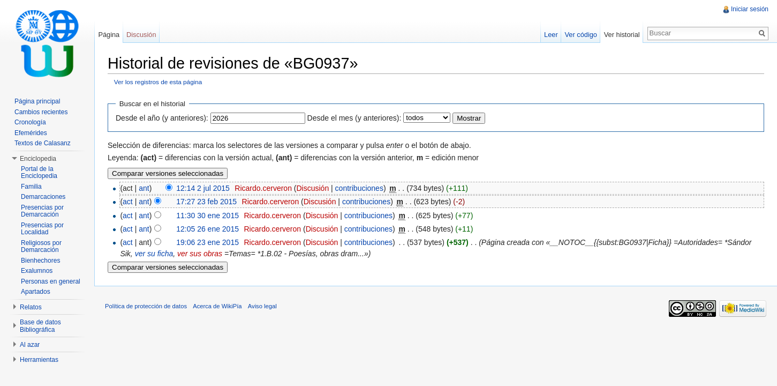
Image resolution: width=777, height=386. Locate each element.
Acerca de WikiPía (217, 306)
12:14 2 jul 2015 (203, 188)
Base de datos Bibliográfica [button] (40, 325)
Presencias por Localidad (42, 228)
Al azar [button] (30, 344)
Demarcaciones (43, 197)
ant (144, 188)
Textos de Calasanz (42, 143)
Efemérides (30, 133)
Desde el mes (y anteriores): (354, 118)
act (128, 201)
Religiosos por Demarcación (41, 246)
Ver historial (622, 35)
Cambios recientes (40, 112)
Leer (551, 35)
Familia (31, 186)
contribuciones (359, 188)
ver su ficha (154, 253)
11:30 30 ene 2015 (207, 215)
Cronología (30, 122)
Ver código (580, 35)
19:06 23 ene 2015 (207, 242)
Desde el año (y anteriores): (162, 118)
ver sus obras (199, 253)
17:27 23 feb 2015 (206, 201)
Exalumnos (36, 270)
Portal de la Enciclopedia (39, 172)
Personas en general (50, 281)
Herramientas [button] (39, 359)
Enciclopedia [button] (38, 158)
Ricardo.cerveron (263, 188)
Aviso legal (262, 306)
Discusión (312, 188)
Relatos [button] (31, 307)
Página (108, 35)
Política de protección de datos (146, 306)
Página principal (37, 101)
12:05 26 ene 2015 (207, 229)
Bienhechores (40, 260)
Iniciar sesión (749, 9)
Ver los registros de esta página (158, 81)
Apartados (35, 291)
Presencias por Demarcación (42, 211)
